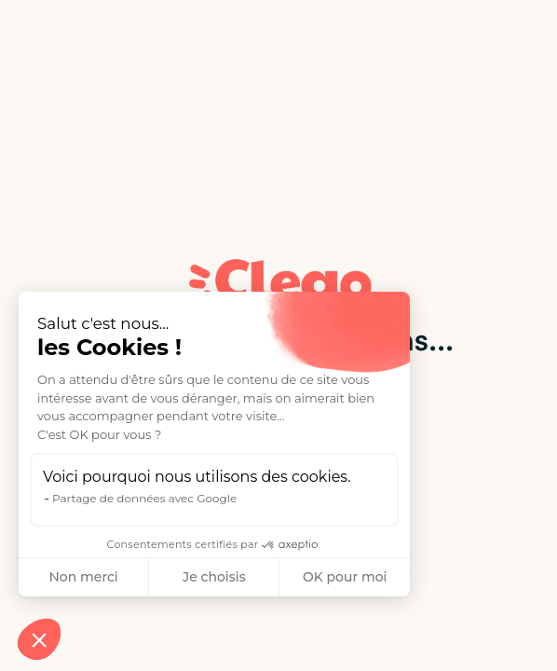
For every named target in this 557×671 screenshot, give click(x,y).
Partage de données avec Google (144, 498)
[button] (39, 639)
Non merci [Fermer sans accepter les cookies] (82, 576)
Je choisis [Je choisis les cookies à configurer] (214, 576)
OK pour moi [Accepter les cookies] (345, 576)
